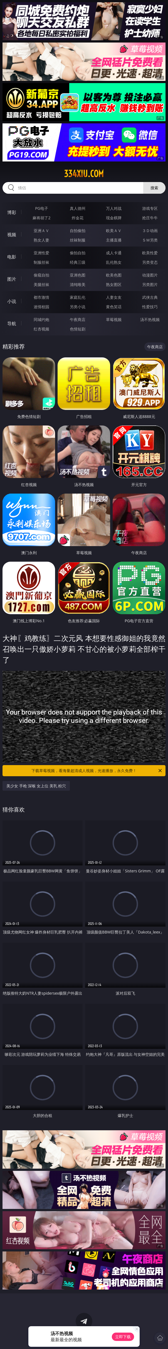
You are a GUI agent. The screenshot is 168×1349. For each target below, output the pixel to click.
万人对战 (114, 208)
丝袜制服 (77, 240)
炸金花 (77, 217)
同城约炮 (41, 319)
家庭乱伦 (77, 297)
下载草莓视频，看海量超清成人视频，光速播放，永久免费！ (97, 770)
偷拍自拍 (77, 252)
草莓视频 (114, 319)
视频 (11, 235)
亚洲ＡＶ (41, 230)
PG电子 (41, 208)
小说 (11, 301)
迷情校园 (41, 306)
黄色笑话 (114, 306)
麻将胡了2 (41, 217)
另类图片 (150, 284)
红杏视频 (41, 329)
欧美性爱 (150, 252)
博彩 (11, 212)
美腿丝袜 (41, 284)
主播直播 (114, 240)
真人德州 (77, 208)
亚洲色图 (77, 275)
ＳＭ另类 (150, 240)
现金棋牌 (114, 217)
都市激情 (41, 297)
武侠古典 (150, 297)
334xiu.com (84, 173)
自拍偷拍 (77, 230)
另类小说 (77, 306)
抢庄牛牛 (150, 217)
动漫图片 (150, 275)
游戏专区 (150, 208)
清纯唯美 (77, 284)
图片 (11, 279)
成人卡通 (114, 252)
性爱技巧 (150, 306)
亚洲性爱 (41, 252)
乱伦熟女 (114, 262)
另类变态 (150, 262)
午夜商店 (77, 319)
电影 (11, 257)
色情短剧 (77, 329)
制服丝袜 (41, 262)
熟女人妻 (41, 240)
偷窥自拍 (41, 275)
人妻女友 (114, 297)
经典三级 (77, 262)
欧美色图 (114, 275)
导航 (11, 323)
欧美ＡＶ (114, 230)
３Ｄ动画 (150, 230)
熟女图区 (114, 284)
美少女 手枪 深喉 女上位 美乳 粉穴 (36, 785)
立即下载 (123, 1336)
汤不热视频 (150, 319)
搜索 (154, 187)
